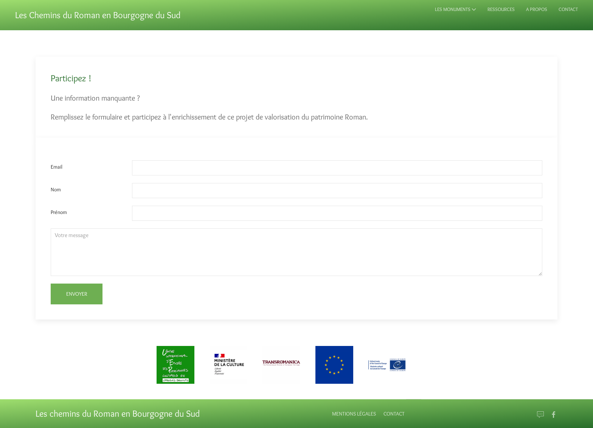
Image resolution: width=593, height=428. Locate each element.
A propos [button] (536, 9)
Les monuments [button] (455, 9)
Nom (56, 189)
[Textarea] (296, 252)
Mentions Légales (354, 413)
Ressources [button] (501, 9)
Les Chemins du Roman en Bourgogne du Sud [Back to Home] (97, 14)
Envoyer (76, 293)
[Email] (540, 415)
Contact (394, 413)
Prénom (59, 212)
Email (56, 166)
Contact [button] (568, 9)
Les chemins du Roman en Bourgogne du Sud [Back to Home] (118, 413)
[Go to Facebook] (553, 415)
